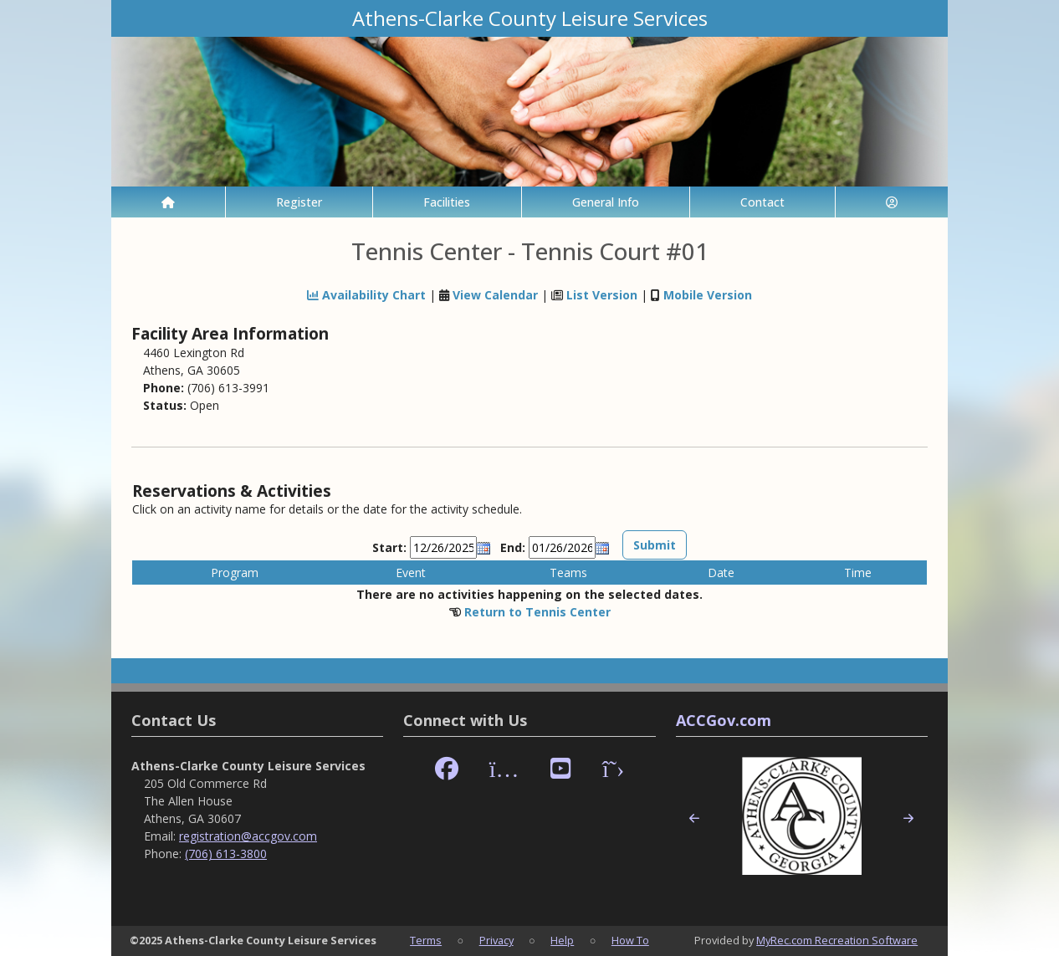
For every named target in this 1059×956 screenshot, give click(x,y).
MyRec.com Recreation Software (837, 940)
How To (630, 940)
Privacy (496, 940)
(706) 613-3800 (226, 853)
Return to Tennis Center (537, 612)
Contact (762, 202)
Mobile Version (707, 295)
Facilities (446, 202)
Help (562, 940)
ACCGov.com (723, 720)
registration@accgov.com (248, 836)
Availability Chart (366, 295)
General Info (605, 202)
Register (299, 202)
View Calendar (495, 295)
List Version (601, 295)
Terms (426, 940)
